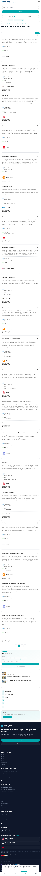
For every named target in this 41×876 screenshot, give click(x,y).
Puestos (3, 760)
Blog (2, 801)
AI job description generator (7, 791)
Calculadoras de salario (6, 787)
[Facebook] (6, 830)
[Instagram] (9, 830)
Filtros (12, 16)
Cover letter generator (6, 795)
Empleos (9, 23)
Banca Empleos (4, 775)
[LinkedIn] (2, 830)
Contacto (3, 807)
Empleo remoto (4, 756)
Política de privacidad (5, 852)
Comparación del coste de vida (8, 789)
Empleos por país (7, 811)
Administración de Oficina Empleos (9, 771)
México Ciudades (25, 23)
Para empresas (20, 743)
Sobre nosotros (4, 803)
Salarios (3, 764)
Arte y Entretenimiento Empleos (8, 773)
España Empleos (5, 814)
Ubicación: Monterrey (19, 20)
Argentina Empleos (5, 818)
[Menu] (39, 2)
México (10, 20)
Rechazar (17, 872)
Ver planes (20, 664)
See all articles (5, 684)
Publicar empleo (7, 717)
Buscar (20, 11)
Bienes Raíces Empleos (6, 777)
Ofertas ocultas (4, 758)
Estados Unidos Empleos (6, 819)
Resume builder (4, 793)
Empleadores (4, 762)
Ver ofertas (20, 740)
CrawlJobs (3, 23)
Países (14, 23)
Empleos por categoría (9, 768)
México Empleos (5, 816)
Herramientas (6, 784)
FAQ (2, 805)
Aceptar (24, 872)
